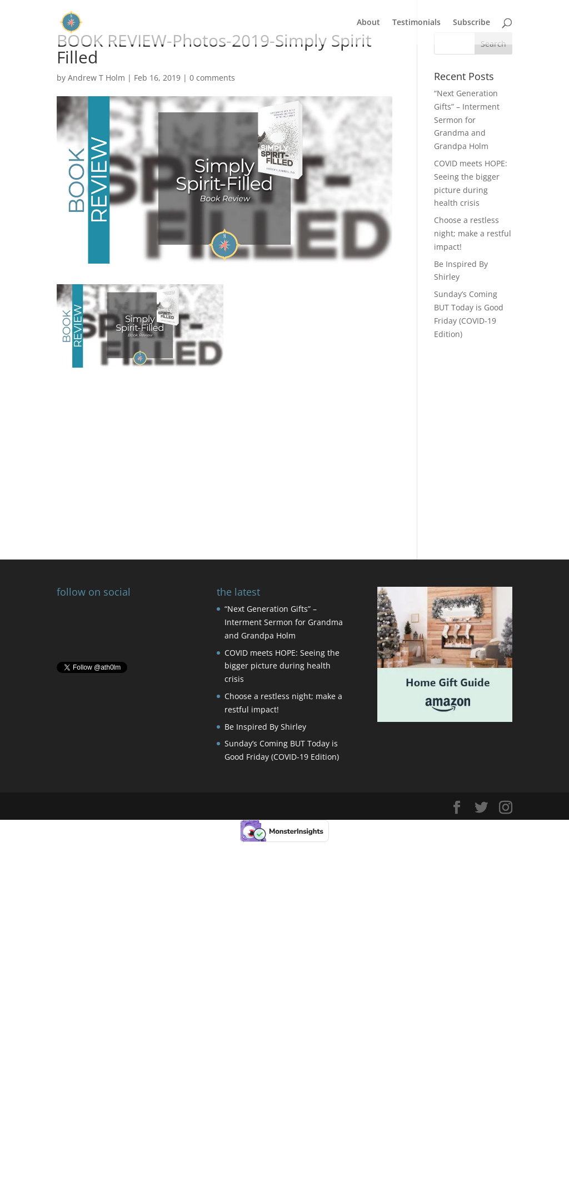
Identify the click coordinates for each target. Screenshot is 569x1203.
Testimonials (416, 22)
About (368, 22)
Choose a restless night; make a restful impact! (472, 233)
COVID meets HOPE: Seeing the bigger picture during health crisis (282, 666)
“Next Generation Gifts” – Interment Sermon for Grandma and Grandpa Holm (467, 119)
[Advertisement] (224, 445)
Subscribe (471, 22)
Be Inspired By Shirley (265, 726)
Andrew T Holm (96, 77)
